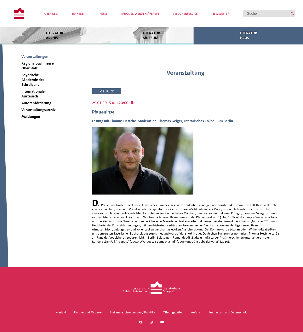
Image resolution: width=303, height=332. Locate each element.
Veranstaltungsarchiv (38, 109)
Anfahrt (196, 312)
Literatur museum (151, 35)
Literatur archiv (54, 35)
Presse (102, 14)
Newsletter (220, 14)
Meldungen (30, 116)
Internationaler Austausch (33, 94)
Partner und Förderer (88, 312)
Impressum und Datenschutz (228, 312)
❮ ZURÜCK (107, 91)
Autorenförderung (36, 103)
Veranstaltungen (34, 56)
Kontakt (61, 312)
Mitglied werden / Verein (140, 14)
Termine (78, 14)
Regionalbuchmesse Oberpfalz (37, 66)
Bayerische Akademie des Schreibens (32, 80)
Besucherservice (185, 14)
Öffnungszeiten (173, 312)
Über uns (51, 14)
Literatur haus (248, 35)
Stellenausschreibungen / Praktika (132, 312)
